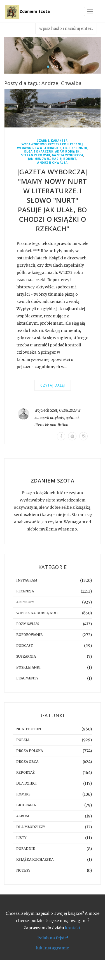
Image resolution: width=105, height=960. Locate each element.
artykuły (57, 417)
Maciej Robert (64, 158)
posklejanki (28, 667)
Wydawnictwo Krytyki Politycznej (52, 144)
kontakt (72, 927)
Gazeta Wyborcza (67, 155)
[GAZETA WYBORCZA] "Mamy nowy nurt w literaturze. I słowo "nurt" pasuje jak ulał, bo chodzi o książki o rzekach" (52, 200)
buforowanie (29, 635)
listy (21, 838)
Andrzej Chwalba (52, 162)
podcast (24, 645)
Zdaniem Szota (35, 11)
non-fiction (59, 425)
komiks (23, 794)
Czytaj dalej (52, 385)
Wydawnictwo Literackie (39, 147)
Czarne (43, 140)
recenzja (25, 591)
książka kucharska (34, 859)
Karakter (59, 140)
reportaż (25, 772)
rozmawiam (27, 624)
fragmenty (27, 678)
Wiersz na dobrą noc (36, 613)
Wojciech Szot (45, 410)
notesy (23, 870)
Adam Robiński (68, 151)
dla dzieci (26, 783)
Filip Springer (75, 147)
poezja (22, 740)
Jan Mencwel (39, 158)
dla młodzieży (30, 827)
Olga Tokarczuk (38, 151)
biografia (26, 805)
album (22, 816)
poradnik (25, 848)
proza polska (29, 751)
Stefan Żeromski (35, 155)
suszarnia (26, 656)
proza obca (27, 761)
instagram (26, 580)
